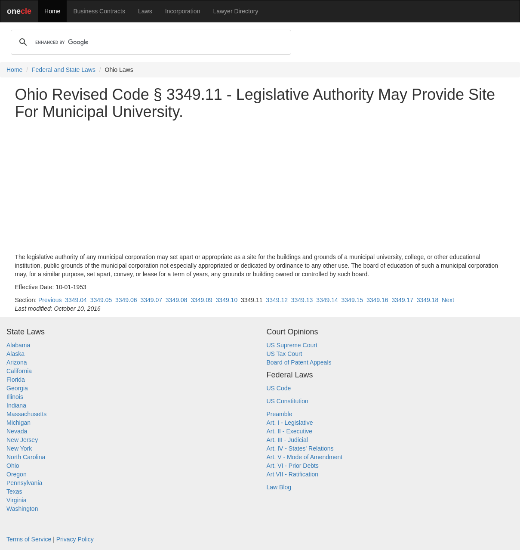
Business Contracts (99, 11)
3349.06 (126, 300)
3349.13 (302, 300)
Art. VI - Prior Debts (293, 465)
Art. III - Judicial (287, 439)
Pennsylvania (24, 482)
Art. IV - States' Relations (300, 448)
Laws (145, 11)
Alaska (15, 353)
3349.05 (101, 300)
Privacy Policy (75, 539)
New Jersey (22, 439)
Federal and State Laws (63, 69)
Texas (14, 491)
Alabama (18, 345)
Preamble (279, 414)
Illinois (14, 396)
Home (52, 11)
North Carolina (25, 457)
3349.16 (377, 300)
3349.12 (277, 300)
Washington (22, 508)
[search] (149, 42)
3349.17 (402, 300)
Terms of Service (28, 539)
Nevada (16, 431)
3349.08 (177, 300)
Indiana (16, 405)
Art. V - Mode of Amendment (305, 457)
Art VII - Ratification (293, 474)
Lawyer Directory (235, 11)
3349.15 (352, 300)
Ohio (12, 465)
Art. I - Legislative (290, 422)
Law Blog (279, 487)
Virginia (16, 500)
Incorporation (182, 11)
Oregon (16, 474)
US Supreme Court (292, 345)
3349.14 (327, 300)
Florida (15, 379)
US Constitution (287, 401)
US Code (279, 388)
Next (448, 300)
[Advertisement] (260, 186)
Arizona (16, 362)
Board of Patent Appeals (299, 362)
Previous (50, 300)
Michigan (18, 422)
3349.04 (76, 300)
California (19, 371)
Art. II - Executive (290, 431)
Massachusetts (26, 414)
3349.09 (201, 300)
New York (19, 448)
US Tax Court (284, 353)
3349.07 (151, 300)
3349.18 (428, 300)
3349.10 (227, 300)
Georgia (17, 388)
